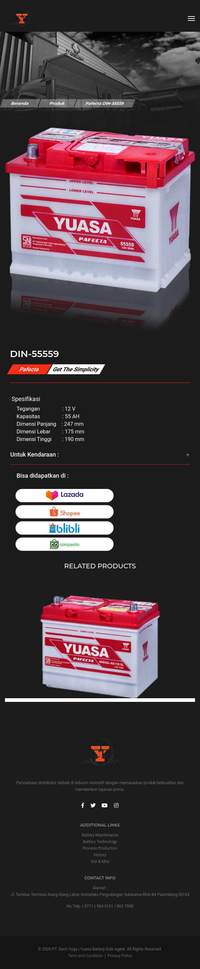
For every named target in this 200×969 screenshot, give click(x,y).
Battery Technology (100, 841)
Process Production (100, 848)
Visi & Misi (100, 861)
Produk (57, 103)
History (100, 855)
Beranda (19, 103)
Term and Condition (85, 955)
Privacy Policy (120, 955)
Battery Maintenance (100, 835)
